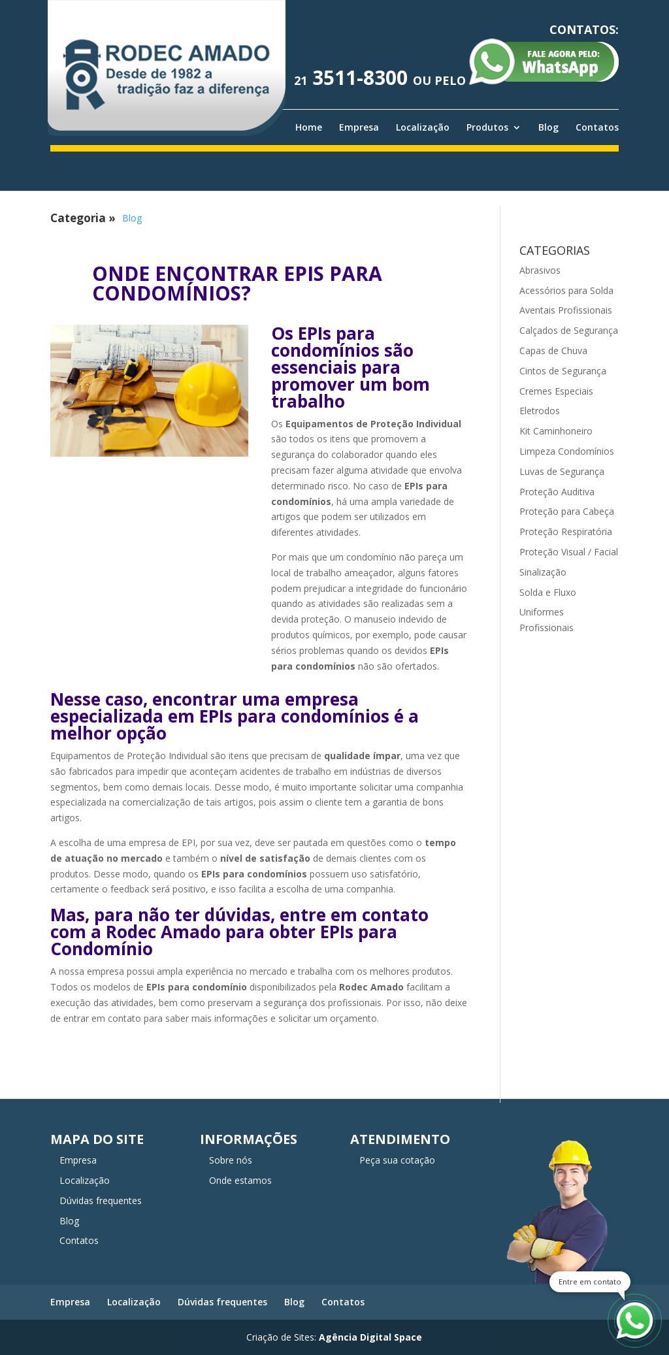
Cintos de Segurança (562, 371)
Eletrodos (539, 410)
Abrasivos (540, 270)
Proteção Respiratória (565, 531)
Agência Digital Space (370, 1337)
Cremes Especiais (556, 391)
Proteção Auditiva (557, 491)
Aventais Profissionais (565, 310)
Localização (422, 127)
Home (308, 127)
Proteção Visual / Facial (568, 552)
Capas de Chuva (553, 350)
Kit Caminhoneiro (556, 431)
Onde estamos (240, 1180)
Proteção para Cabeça (566, 511)
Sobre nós (230, 1160)
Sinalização (542, 572)
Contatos (597, 127)
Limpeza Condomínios (566, 451)
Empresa (359, 127)
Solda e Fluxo (547, 592)
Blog (548, 127)
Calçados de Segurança (568, 330)
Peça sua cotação (397, 1160)
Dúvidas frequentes (100, 1200)
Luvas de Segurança (561, 471)
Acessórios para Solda (566, 290)
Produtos (487, 127)
